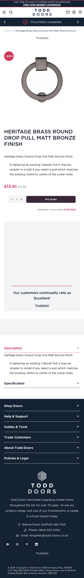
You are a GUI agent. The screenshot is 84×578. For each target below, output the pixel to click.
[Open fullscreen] (42, 79)
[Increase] (21, 199)
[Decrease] (11, 199)
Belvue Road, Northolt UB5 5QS (42, 524)
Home (7, 30)
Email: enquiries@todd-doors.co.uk (42, 535)
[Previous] (5, 22)
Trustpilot (42, 37)
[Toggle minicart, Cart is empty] (80, 12)
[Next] (78, 22)
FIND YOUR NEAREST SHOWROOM (42, 5)
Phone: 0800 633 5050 (42, 529)
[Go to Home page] (42, 12)
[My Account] (74, 12)
